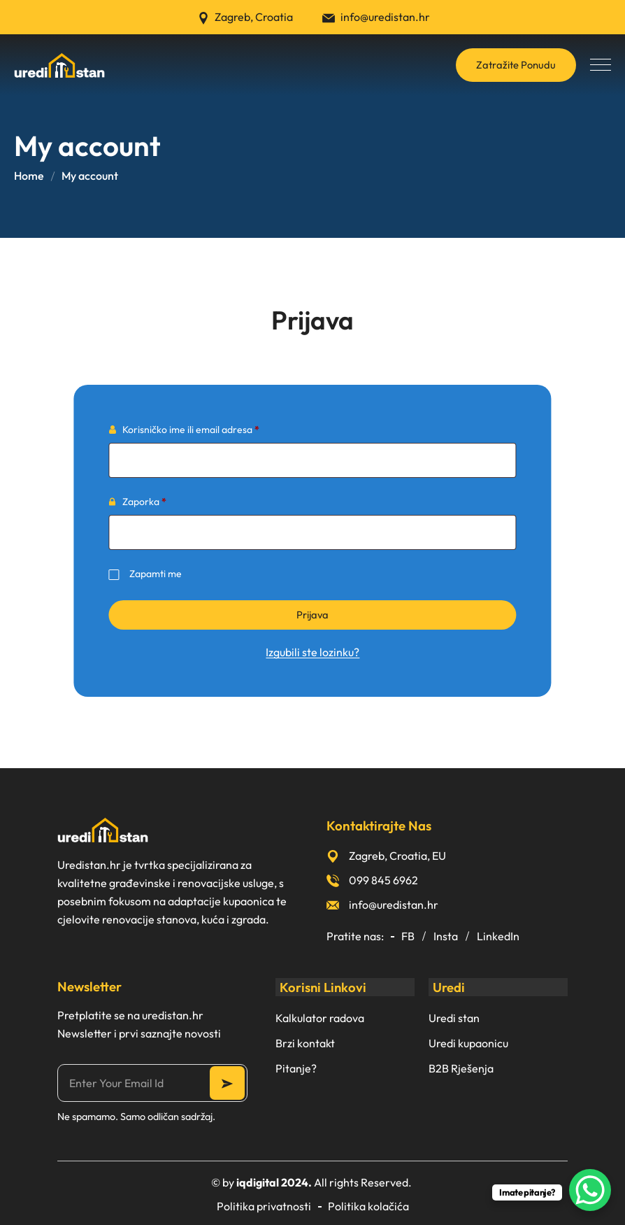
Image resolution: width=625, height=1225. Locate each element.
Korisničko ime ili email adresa (212, 428)
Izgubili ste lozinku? (312, 652)
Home (29, 176)
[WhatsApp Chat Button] (590, 1190)
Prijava (312, 614)
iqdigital (257, 1182)
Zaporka (166, 500)
